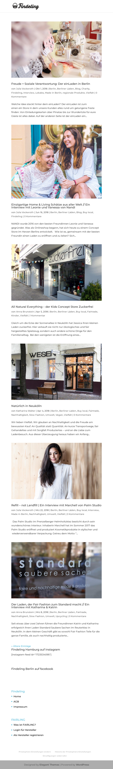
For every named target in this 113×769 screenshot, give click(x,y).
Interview (28, 92)
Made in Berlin (53, 92)
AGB (16, 701)
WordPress (82, 764)
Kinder (15, 315)
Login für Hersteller (25, 729)
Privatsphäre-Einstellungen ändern (35, 752)
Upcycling (61, 616)
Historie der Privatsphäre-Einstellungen (73, 752)
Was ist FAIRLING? (25, 724)
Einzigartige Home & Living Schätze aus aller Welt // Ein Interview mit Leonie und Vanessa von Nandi (50, 206)
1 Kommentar (37, 315)
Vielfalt (90, 92)
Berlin (52, 88)
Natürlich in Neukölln (26, 406)
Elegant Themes (49, 764)
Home (17, 696)
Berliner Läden (65, 88)
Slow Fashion (36, 414)
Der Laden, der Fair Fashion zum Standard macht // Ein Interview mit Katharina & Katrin (50, 606)
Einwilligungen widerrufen (55, 756)
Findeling (16, 92)
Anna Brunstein (25, 311)
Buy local (88, 212)
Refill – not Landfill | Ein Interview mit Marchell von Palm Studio (56, 505)
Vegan (59, 414)
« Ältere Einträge (21, 646)
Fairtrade (92, 311)
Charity (86, 88)
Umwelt (50, 414)
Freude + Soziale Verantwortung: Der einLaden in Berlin (50, 84)
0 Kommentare (32, 216)
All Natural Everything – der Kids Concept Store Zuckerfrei (52, 307)
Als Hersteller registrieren (29, 735)
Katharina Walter (25, 410)
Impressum (20, 706)
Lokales (39, 92)
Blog (77, 88)
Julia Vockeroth (25, 88)
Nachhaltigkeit (19, 414)
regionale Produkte (74, 92)
